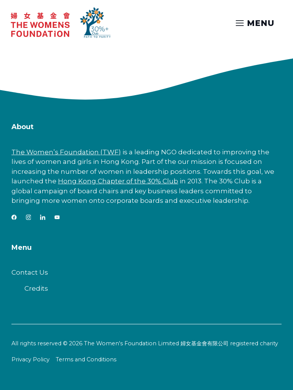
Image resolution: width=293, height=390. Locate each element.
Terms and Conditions (86, 359)
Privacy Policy (30, 359)
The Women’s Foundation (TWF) (66, 152)
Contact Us (29, 272)
